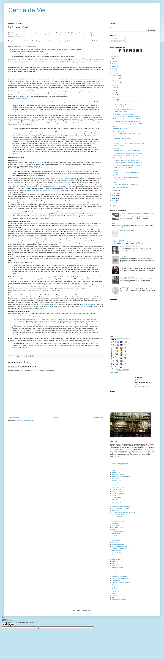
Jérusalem (52, 279)
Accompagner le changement (120, 576)
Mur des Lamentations (82, 287)
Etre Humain (115, 563)
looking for (116, 170)
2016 (113, 71)
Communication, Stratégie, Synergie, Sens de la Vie (127, 116)
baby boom (54, 319)
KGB (83, 233)
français (27, 119)
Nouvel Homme (116, 525)
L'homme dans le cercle (119, 141)
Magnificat (123, 267)
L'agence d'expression (118, 531)
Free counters (114, 372)
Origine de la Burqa (118, 131)
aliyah (65, 248)
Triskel (113, 223)
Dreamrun (116, 148)
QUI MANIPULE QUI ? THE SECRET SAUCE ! (126, 184)
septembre (116, 83)
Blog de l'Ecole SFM (117, 561)
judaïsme (72, 33)
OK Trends (114, 595)
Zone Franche (115, 574)
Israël (65, 139)
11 (17, 334)
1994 (57, 190)
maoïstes (22, 119)
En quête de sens (116, 553)
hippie (45, 182)
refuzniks (24, 235)
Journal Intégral (116, 580)
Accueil (56, 417)
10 (66, 69)
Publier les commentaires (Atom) (25, 420)
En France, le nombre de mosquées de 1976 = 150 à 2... (128, 119)
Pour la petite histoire (117, 517)
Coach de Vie (115, 483)
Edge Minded (115, 542)
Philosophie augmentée (118, 500)
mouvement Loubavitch (36, 214)
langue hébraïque (54, 143)
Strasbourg (82, 306)
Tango (115, 126)
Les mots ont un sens (117, 540)
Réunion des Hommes (118, 487)
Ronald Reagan (78, 123)
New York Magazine (21, 98)
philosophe (41, 304)
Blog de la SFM (116, 559)
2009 (113, 205)
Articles (114, 38)
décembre (116, 75)
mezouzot (78, 241)
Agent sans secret (117, 538)
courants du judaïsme (83, 89)
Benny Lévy (48, 304)
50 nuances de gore (118, 158)
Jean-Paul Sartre (28, 306)
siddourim (87, 241)
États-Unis (69, 123)
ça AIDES (115, 175)
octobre (115, 80)
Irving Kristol (34, 125)
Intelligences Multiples (118, 570)
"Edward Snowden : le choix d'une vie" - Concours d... (128, 153)
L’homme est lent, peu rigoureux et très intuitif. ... (126, 177)
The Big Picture (116, 589)
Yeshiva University (41, 168)
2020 (113, 61)
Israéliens (37, 119)
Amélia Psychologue (117, 565)
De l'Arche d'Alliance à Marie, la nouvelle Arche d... (127, 172)
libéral (92, 89)
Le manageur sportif (117, 567)
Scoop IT (114, 593)
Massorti (10, 91)
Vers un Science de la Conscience (122, 167)
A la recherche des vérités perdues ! (121, 582)
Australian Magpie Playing (120, 128)
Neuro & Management (118, 493)
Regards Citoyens (116, 495)
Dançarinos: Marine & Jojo (120, 187)
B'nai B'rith (17, 125)
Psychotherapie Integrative (119, 599)
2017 (113, 68)
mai (114, 92)
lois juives (44, 241)
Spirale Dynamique (117, 502)
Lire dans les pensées (118, 544)
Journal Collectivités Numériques (121, 506)
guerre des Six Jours (76, 196)
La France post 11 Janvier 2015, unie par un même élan (128, 143)
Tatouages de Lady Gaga (127, 277)
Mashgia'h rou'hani (27, 168)
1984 (99, 123)
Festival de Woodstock (82, 185)
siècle (50, 81)
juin (114, 90)
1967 (62, 196)
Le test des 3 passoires (119, 180)
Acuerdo (114, 572)
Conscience (115, 519)
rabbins (37, 330)
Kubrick (114, 468)
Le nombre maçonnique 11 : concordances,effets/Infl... (128, 163)
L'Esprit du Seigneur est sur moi (120, 548)
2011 (113, 200)
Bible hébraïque (88, 33)
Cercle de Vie (27, 10)
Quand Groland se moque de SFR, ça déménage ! (127, 133)
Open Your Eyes (116, 489)
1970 (30, 182)
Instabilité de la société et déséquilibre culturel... (126, 102)
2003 (57, 304)
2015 (113, 73)
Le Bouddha (123, 257)
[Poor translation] (11, 624)
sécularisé (86, 223)
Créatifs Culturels (116, 536)
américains (11, 119)
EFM (113, 555)
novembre (116, 78)
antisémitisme (13, 227)
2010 (113, 203)
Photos (113, 584)
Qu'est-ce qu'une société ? (120, 111)
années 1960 (41, 162)
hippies (100, 117)
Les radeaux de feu (117, 480)
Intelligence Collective (118, 474)
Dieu (61, 332)
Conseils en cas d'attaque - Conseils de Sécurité (126, 121)
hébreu (19, 33)
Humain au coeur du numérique (120, 508)
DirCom (114, 470)
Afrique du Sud (73, 119)
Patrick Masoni (116, 478)
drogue (10, 187)
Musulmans (15, 136)
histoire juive (92, 87)
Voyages (114, 587)
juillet (115, 87)
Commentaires (116, 41)
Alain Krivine (85, 297)
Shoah (46, 139)
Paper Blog (115, 523)
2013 (113, 195)
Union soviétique (68, 117)
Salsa (114, 182)
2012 (113, 198)
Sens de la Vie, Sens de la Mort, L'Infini (124, 109)
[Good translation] (5, 624)
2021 (113, 59)
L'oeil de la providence (119, 240)
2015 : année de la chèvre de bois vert (123, 114)
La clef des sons (124, 287)
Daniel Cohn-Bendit (95, 297)
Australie (84, 119)
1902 (53, 190)
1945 (54, 304)
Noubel (114, 466)
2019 (113, 63)
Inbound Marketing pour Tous (120, 464)
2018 (113, 66)
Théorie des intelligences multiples (129, 247)
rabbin (74, 250)
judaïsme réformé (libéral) (39, 216)
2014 (113, 193)
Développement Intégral (118, 514)
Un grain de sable (116, 497)
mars (115, 97)
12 (24, 347)
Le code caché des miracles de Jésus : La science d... (128, 165)
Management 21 (116, 472)
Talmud (20, 206)
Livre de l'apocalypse (117, 527)
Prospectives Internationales (119, 546)
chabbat (79, 205)
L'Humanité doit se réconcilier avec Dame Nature (126, 150)
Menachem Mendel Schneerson (42, 190)
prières (87, 205)
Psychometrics (116, 485)
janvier (115, 190)
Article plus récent (14, 417)
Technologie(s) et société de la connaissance (124, 512)
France (42, 295)
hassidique (90, 85)
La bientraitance (116, 534)
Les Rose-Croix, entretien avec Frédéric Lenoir (126, 160)
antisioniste (77, 225)
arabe (70, 225)
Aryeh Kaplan (52, 187)
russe (37, 235)
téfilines (70, 241)
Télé (113, 597)
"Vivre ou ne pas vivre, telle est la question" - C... (126, 155)
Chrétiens (89, 134)
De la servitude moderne (120, 136)
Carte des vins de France (127, 230)
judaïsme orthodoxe (44, 85)
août (114, 85)
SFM (113, 557)
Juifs (74, 81)
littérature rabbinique (14, 35)
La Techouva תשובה (118, 107)
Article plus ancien (98, 417)
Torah (37, 41)
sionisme (67, 235)
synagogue (94, 319)
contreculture (12, 182)
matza (99, 241)
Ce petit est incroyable (119, 146)
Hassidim (13, 285)
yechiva (100, 279)
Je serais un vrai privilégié (120, 104)
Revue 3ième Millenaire (118, 491)
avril (114, 95)
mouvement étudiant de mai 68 (57, 297)
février (115, 100)
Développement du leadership (120, 578)
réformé (99, 89)
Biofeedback (115, 529)
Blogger (89, 610)
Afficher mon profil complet (142, 386)
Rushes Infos (115, 591)
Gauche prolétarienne (88, 304)
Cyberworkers (115, 504)
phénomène (68, 179)
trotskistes (18, 297)
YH (137, 379)
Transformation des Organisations (121, 476)
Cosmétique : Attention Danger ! (122, 138)
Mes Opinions (115, 510)
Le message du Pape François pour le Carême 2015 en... (129, 124)
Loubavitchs (28, 190)
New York (52, 168)
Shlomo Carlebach (64, 182)
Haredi (76, 85)
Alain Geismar (76, 297)
